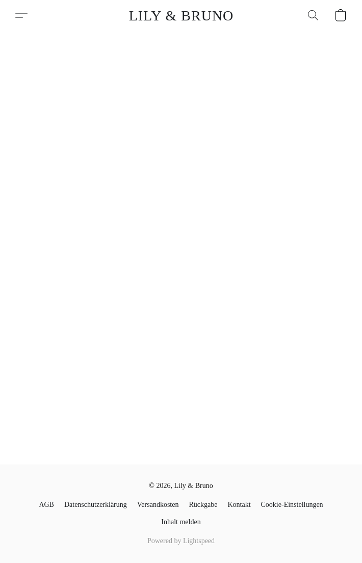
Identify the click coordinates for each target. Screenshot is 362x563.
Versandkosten (158, 504)
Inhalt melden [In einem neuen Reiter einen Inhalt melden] (180, 522)
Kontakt (238, 504)
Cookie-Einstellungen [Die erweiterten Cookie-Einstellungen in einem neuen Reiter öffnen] (292, 504)
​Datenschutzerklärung (95, 504)
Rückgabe (203, 504)
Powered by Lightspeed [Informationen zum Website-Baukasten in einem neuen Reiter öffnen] (181, 541)
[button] (181, 15)
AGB (46, 504)
